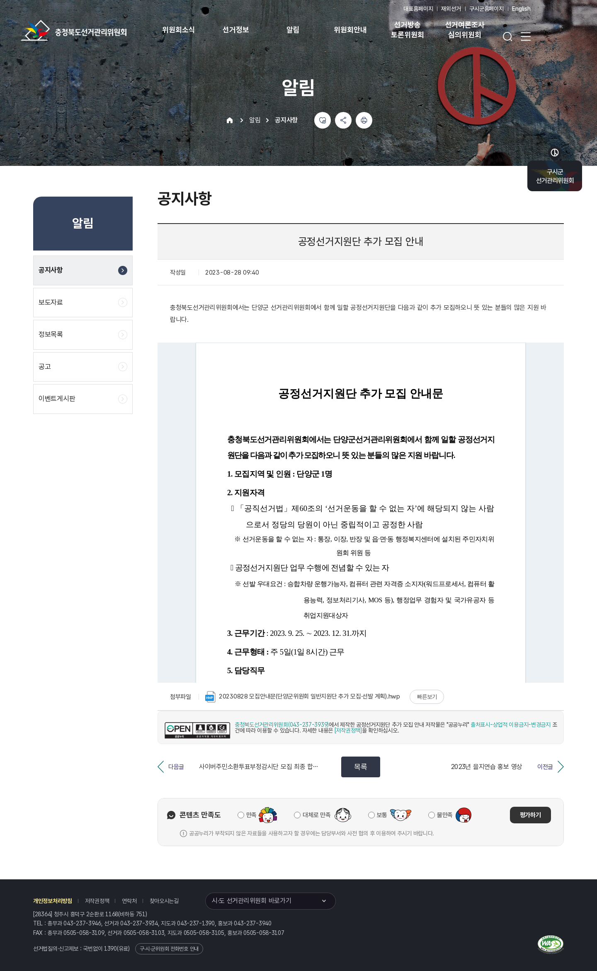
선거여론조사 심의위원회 (465, 29)
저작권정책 (97, 901)
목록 (360, 766)
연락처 (129, 901)
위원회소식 (178, 29)
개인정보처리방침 (52, 901)
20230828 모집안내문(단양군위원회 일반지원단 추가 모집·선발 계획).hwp (302, 697)
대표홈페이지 (418, 8)
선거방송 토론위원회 (407, 29)
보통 (382, 815)
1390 (110, 948)
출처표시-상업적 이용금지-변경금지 (511, 724)
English (521, 8)
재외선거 (451, 8)
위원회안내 (350, 29)
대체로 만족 (316, 815)
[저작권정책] (348, 730)
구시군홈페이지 (486, 8)
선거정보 (236, 29)
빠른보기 (427, 697)
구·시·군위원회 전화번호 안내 (169, 949)
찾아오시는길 (164, 901)
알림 (293, 29)
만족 (251, 815)
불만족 (445, 815)
